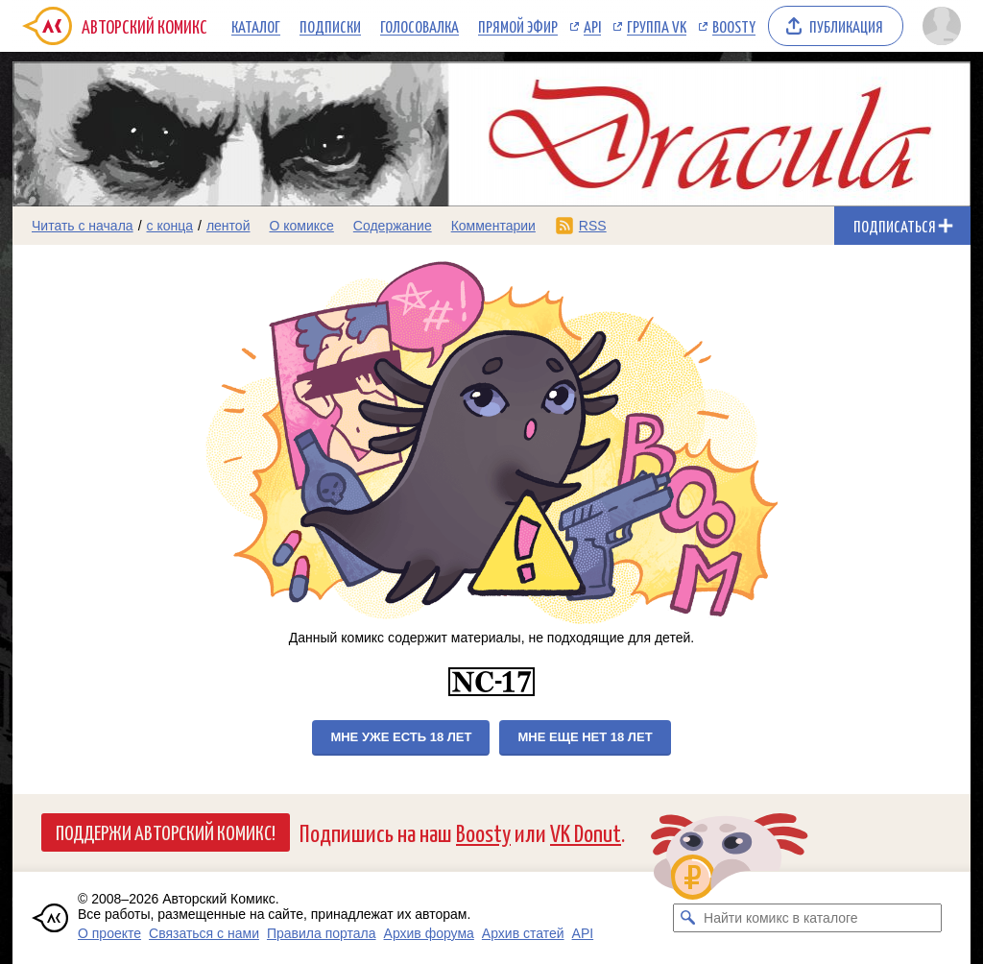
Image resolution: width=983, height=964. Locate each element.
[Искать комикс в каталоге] (687, 917)
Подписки (330, 25)
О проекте (109, 933)
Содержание (392, 225)
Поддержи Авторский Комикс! (166, 831)
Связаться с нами (204, 933)
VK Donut (585, 832)
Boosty (733, 25)
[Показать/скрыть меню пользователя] (942, 26)
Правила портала (321, 933)
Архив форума (429, 933)
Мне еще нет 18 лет (584, 737)
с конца (170, 225)
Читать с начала (82, 225)
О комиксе (301, 225)
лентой (228, 225)
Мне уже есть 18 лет (400, 737)
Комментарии (493, 225)
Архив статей (523, 933)
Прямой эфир (518, 25)
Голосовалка (419, 25)
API (592, 25)
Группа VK (656, 25)
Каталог (255, 25)
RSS (593, 225)
